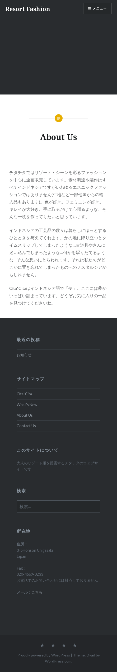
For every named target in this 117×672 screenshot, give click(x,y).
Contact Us (26, 426)
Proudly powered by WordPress (43, 655)
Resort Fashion (27, 9)
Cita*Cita (24, 394)
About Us (25, 415)
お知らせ (24, 354)
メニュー (100, 8)
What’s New (27, 404)
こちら (37, 592)
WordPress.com (58, 661)
